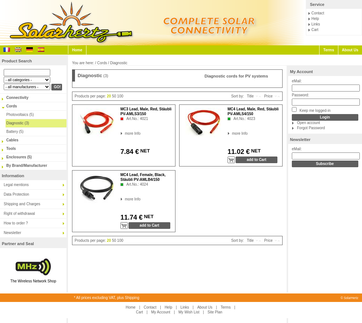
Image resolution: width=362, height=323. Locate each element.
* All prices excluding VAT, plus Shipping (106, 298)
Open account (308, 123)
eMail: (297, 81)
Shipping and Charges (22, 204)
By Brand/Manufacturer (26, 166)
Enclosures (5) (19, 157)
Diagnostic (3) (17, 123)
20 (109, 96)
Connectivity (17, 98)
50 (114, 96)
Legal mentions (16, 185)
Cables (12, 140)
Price (268, 96)
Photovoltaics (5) (20, 115)
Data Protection (16, 194)
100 (120, 96)
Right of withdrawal (19, 214)
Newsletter (12, 233)
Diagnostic (118, 63)
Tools (11, 149)
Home (77, 50)
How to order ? (16, 223)
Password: (300, 95)
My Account (301, 71)
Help (315, 19)
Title (250, 96)
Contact (317, 13)
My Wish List (188, 312)
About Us (350, 50)
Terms (328, 50)
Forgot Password (311, 128)
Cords (11, 106)
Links (315, 24)
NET (144, 151)
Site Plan (215, 312)
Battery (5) (15, 132)
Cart (314, 30)
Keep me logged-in (311, 110)
